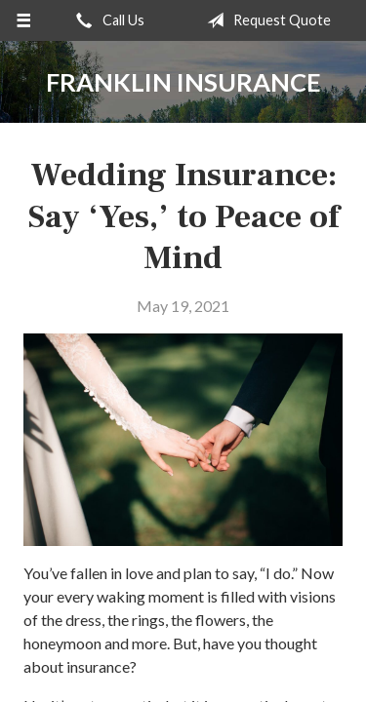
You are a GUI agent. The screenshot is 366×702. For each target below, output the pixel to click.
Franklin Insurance (183, 82)
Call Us (106, 20)
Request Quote (265, 20)
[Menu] (24, 20)
